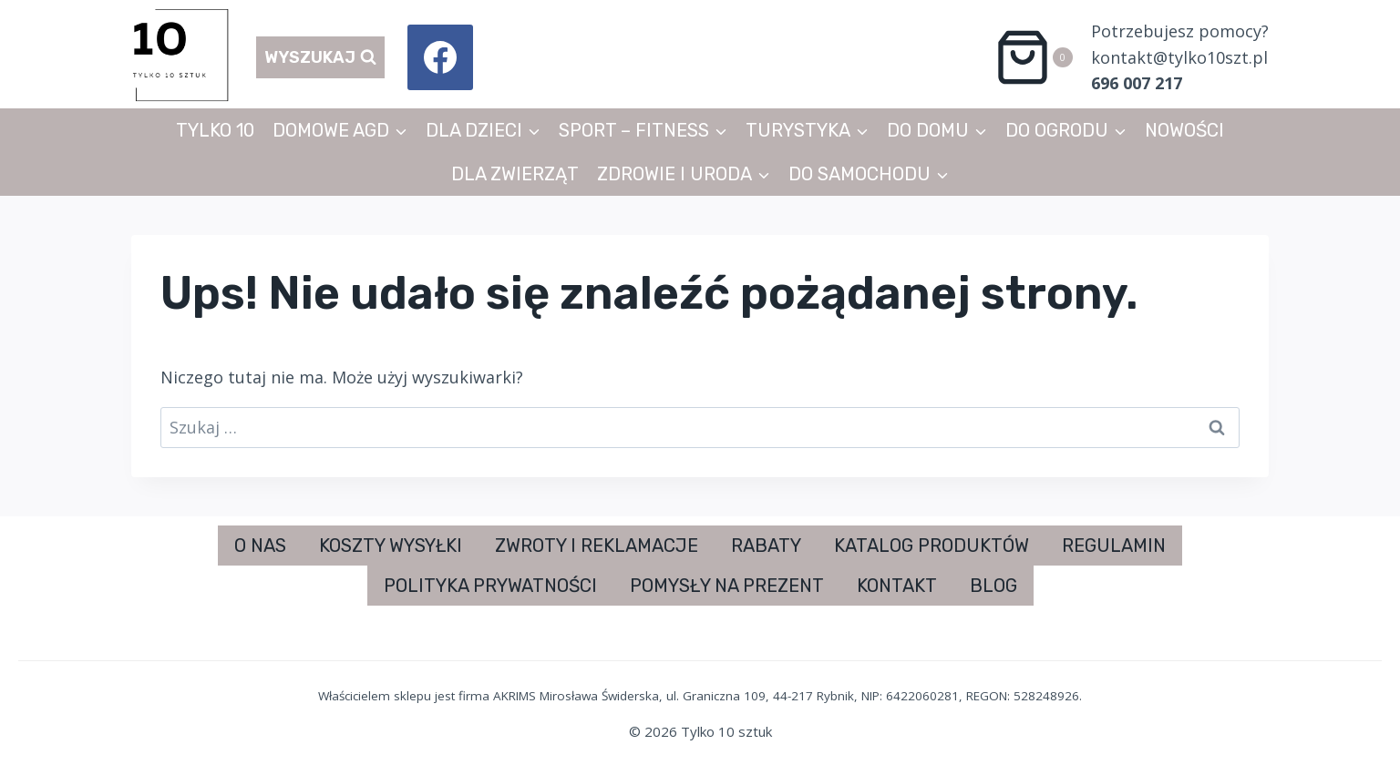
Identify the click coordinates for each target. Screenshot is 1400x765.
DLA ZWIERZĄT (515, 174)
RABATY (766, 545)
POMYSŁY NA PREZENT (727, 586)
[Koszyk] (1033, 57)
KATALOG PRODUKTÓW (931, 545)
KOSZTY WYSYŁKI (390, 545)
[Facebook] (440, 57)
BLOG (993, 586)
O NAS (260, 545)
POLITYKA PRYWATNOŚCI (490, 586)
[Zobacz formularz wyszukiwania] (320, 57)
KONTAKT (897, 586)
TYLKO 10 (215, 130)
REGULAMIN (1114, 545)
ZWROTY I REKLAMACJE (596, 545)
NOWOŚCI (1184, 130)
